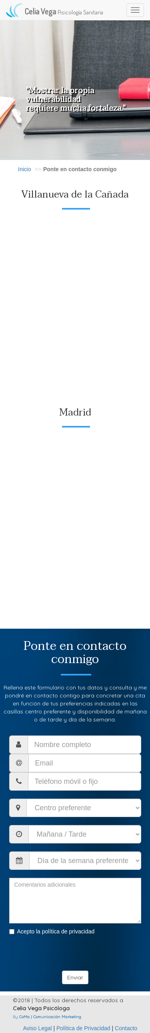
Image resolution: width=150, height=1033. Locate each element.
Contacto (126, 1028)
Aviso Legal (38, 1028)
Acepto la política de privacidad (52, 931)
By (47, 1016)
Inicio (24, 169)
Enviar (75, 977)
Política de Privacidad (83, 1028)
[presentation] (70, 955)
